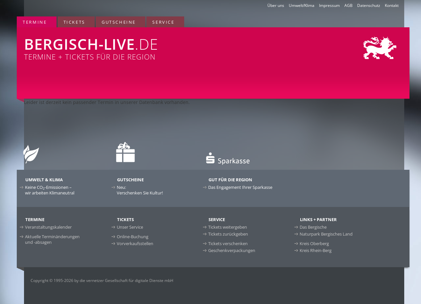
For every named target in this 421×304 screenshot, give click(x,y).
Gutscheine (119, 22)
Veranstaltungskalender (48, 227)
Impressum (329, 5)
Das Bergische (313, 227)
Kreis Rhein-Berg (316, 250)
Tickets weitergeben (227, 227)
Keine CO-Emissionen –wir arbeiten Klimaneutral (49, 190)
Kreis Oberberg (314, 243)
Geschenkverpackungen (231, 250)
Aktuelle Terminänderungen (52, 239)
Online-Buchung (132, 237)
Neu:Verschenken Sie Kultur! (140, 190)
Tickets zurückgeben (228, 234)
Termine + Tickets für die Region (132, 44)
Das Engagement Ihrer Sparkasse (240, 187)
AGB (348, 5)
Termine (35, 22)
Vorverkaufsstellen (135, 243)
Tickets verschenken (228, 243)
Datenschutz (368, 5)
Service (163, 22)
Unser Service (130, 227)
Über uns (275, 5)
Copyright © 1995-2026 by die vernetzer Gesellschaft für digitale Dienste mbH (102, 280)
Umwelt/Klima (301, 5)
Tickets (74, 22)
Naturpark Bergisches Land (326, 234)
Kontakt (392, 5)
